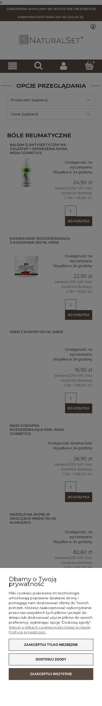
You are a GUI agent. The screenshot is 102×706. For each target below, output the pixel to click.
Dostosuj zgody (51, 659)
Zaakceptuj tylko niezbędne (51, 645)
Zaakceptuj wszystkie (51, 674)
